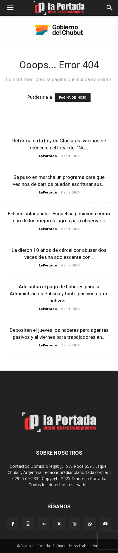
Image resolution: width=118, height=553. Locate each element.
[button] (10, 8)
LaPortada (48, 155)
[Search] (110, 8)
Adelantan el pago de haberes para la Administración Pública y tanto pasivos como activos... (59, 293)
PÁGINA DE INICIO (72, 98)
